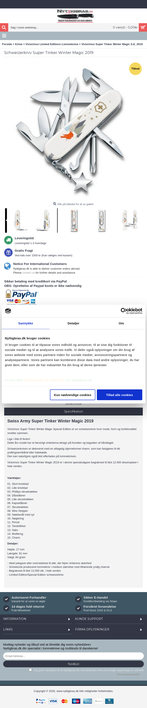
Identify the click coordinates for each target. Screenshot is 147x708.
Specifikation (73, 411)
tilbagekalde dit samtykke (44, 380)
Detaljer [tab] (73, 323)
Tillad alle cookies (119, 394)
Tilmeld (73, 664)
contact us (28, 272)
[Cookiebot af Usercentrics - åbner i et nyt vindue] (123, 311)
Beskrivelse (73, 404)
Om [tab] (121, 323)
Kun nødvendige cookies (72, 394)
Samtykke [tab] (25, 323)
